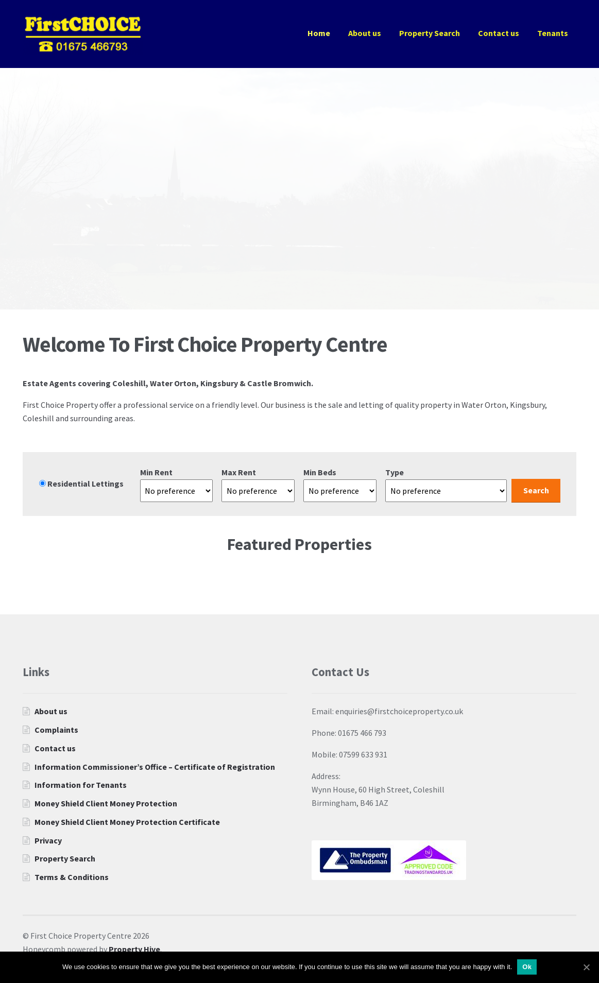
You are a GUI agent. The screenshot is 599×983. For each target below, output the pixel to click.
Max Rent (238, 472)
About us (364, 33)
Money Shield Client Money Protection (106, 803)
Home (318, 33)
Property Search (429, 33)
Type (394, 472)
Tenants (552, 33)
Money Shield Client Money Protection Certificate (127, 822)
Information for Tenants (81, 785)
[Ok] (586, 967)
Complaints (56, 730)
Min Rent (156, 472)
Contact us (498, 33)
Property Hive (134, 949)
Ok (527, 967)
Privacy (48, 840)
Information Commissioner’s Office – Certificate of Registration (155, 767)
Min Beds (319, 472)
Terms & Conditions (72, 877)
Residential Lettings (81, 483)
